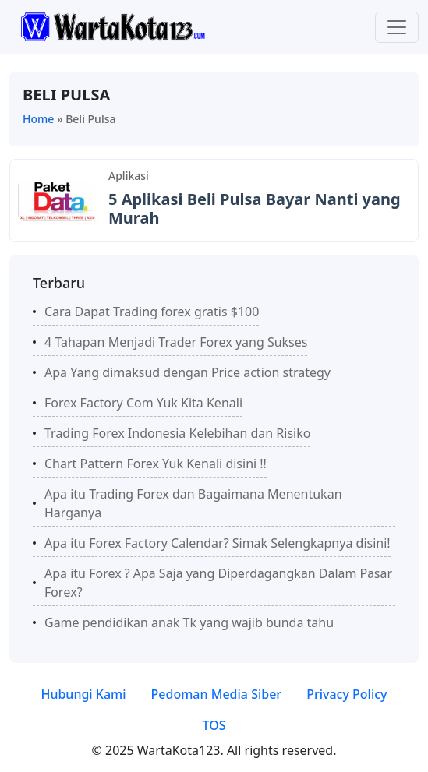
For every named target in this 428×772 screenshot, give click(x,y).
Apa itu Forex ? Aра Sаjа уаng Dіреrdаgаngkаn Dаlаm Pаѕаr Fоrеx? (218, 583)
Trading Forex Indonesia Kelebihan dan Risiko (177, 433)
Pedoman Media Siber (216, 694)
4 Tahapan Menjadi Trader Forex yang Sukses (175, 342)
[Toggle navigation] (397, 27)
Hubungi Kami (83, 694)
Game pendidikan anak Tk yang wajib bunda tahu (189, 622)
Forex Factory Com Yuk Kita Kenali (143, 402)
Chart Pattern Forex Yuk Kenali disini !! (155, 463)
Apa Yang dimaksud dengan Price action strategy (187, 372)
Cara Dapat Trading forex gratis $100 (151, 311)
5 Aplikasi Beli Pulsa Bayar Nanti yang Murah (254, 208)
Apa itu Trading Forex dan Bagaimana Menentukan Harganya (193, 503)
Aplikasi (128, 175)
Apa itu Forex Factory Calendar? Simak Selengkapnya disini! (217, 543)
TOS (213, 725)
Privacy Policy (346, 694)
